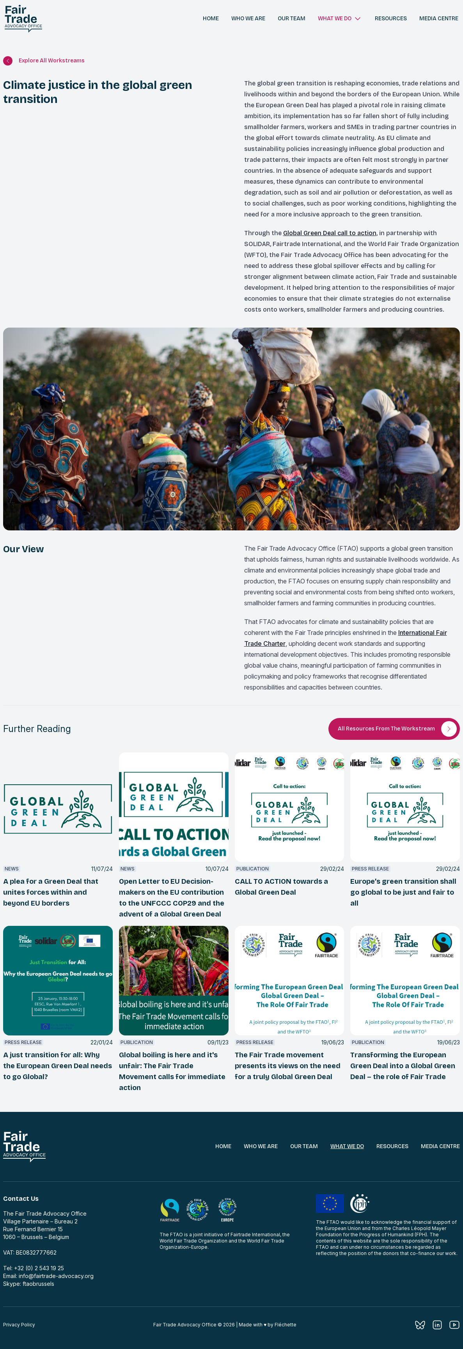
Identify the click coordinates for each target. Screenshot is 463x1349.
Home (211, 18)
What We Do (347, 1146)
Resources (391, 18)
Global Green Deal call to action (329, 233)
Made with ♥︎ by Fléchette (267, 1325)
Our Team (304, 1146)
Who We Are (261, 1146)
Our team (291, 18)
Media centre (438, 18)
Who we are (248, 18)
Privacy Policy (19, 1325)
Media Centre (440, 1146)
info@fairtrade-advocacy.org (56, 1276)
